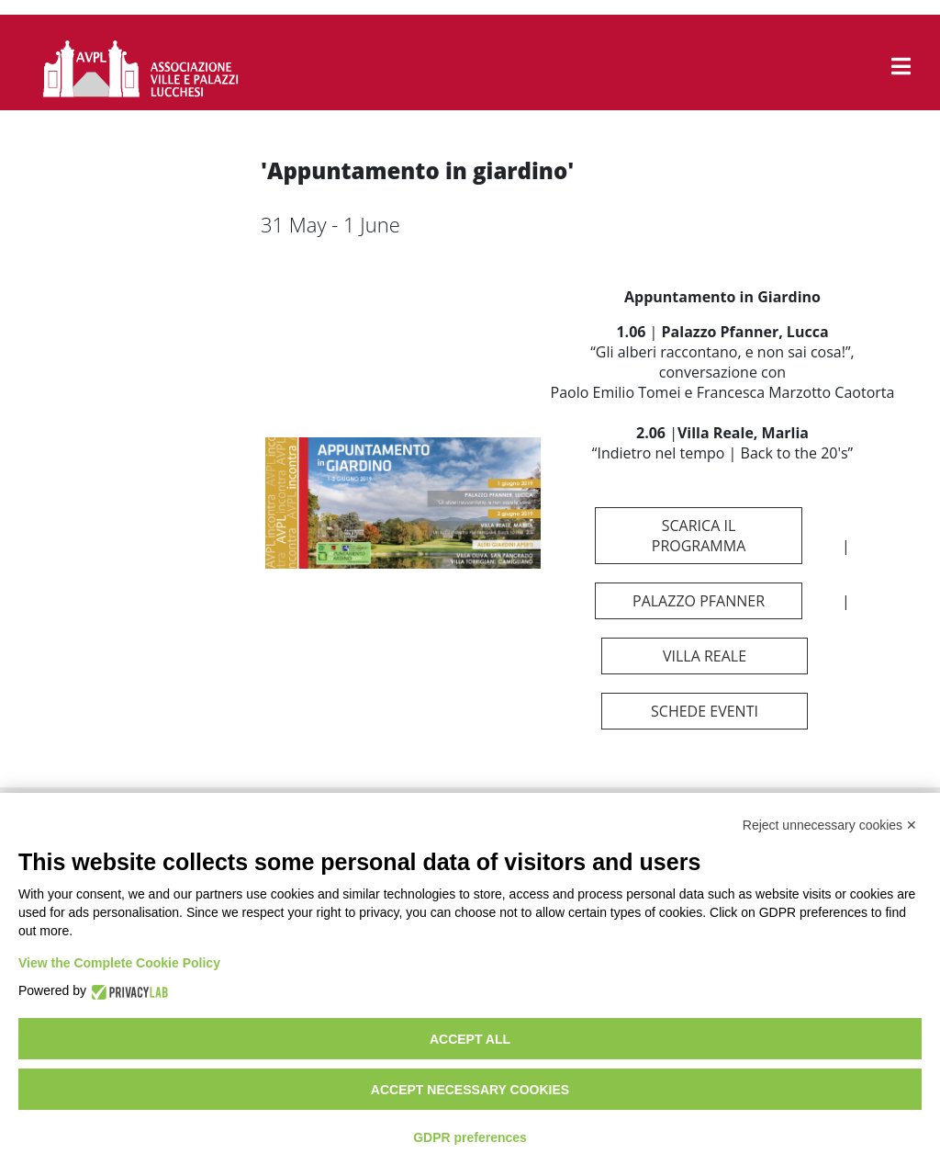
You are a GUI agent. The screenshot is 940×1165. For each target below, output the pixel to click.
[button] (901, 66)
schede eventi (704, 711)
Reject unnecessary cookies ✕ (830, 825)
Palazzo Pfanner (698, 601)
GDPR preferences (470, 1137)
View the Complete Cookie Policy (119, 963)
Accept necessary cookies (470, 1089)
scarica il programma (698, 535)
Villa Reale (704, 656)
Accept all (470, 1039)
